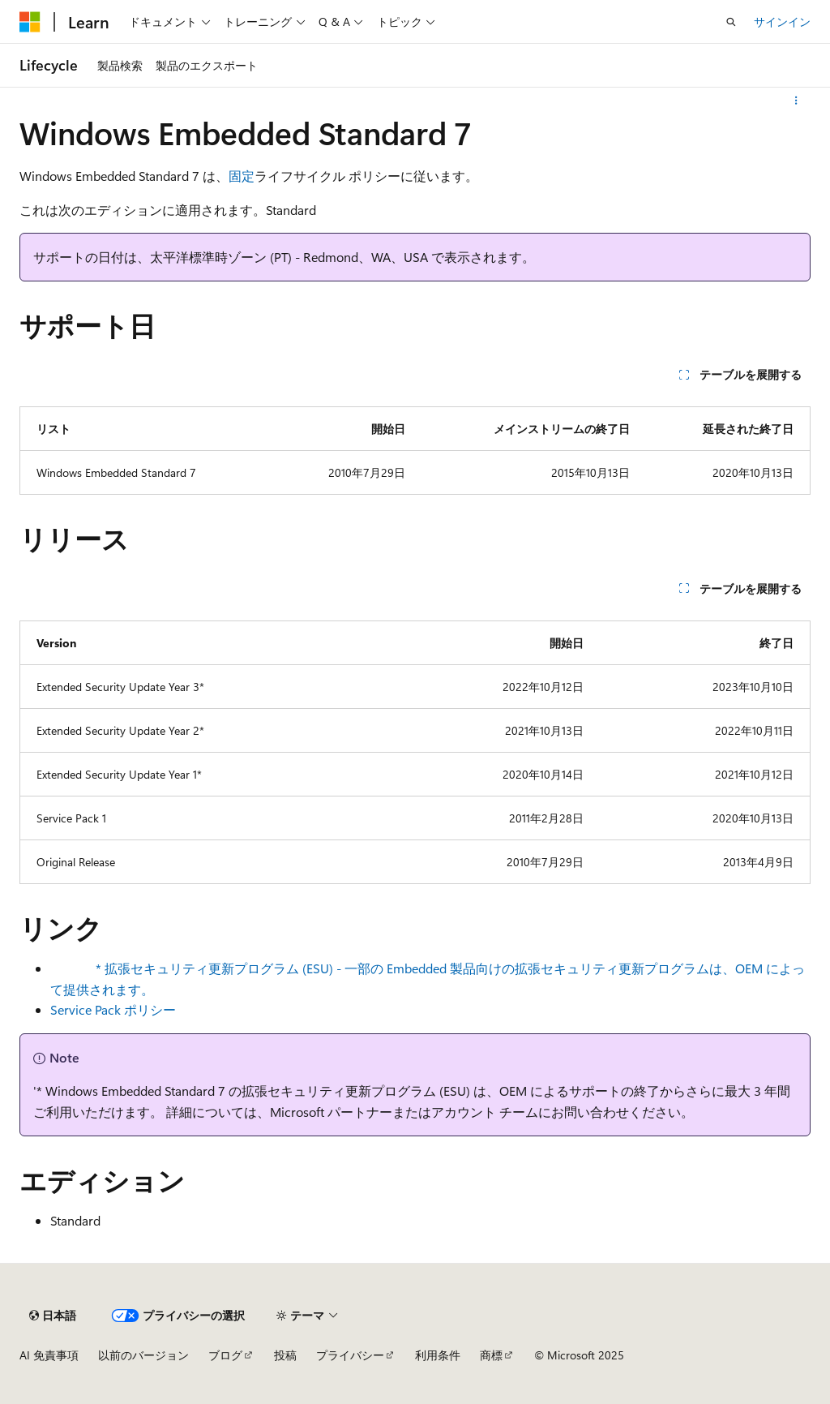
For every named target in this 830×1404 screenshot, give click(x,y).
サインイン (782, 21)
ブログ (225, 1355)
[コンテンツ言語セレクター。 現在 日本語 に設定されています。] (52, 1316)
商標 (491, 1355)
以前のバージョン (143, 1355)
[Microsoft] (30, 21)
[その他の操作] (796, 101)
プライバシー (350, 1355)
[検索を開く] (731, 21)
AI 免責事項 (49, 1355)
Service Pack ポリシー (113, 1009)
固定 (242, 175)
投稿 (285, 1355)
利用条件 (437, 1355)
